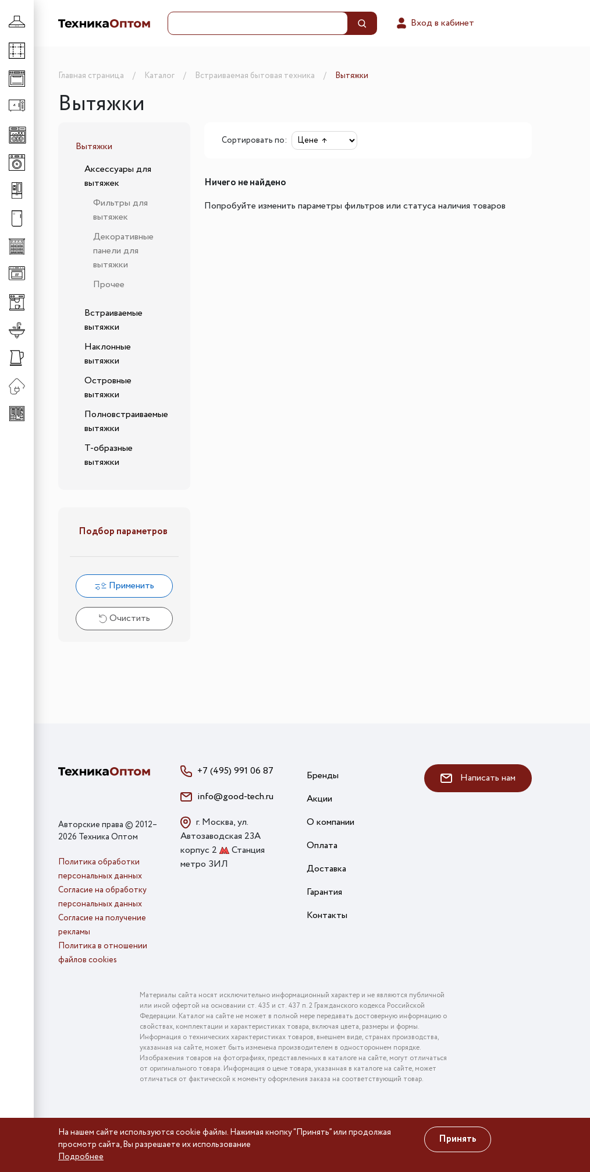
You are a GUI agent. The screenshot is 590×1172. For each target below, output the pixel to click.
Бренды (323, 775)
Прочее (109, 284)
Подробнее (81, 1157)
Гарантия (324, 892)
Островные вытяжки (107, 387)
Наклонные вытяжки (107, 354)
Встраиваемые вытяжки (113, 320)
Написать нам (478, 778)
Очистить (124, 618)
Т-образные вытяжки (108, 455)
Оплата (322, 845)
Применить (124, 585)
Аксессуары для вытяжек (117, 176)
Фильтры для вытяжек (120, 210)
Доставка (326, 869)
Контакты (327, 915)
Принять (458, 1139)
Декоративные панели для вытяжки (123, 250)
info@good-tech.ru (235, 796)
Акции (319, 799)
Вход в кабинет (434, 23)
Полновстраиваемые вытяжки (126, 421)
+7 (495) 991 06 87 (235, 771)
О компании (330, 822)
